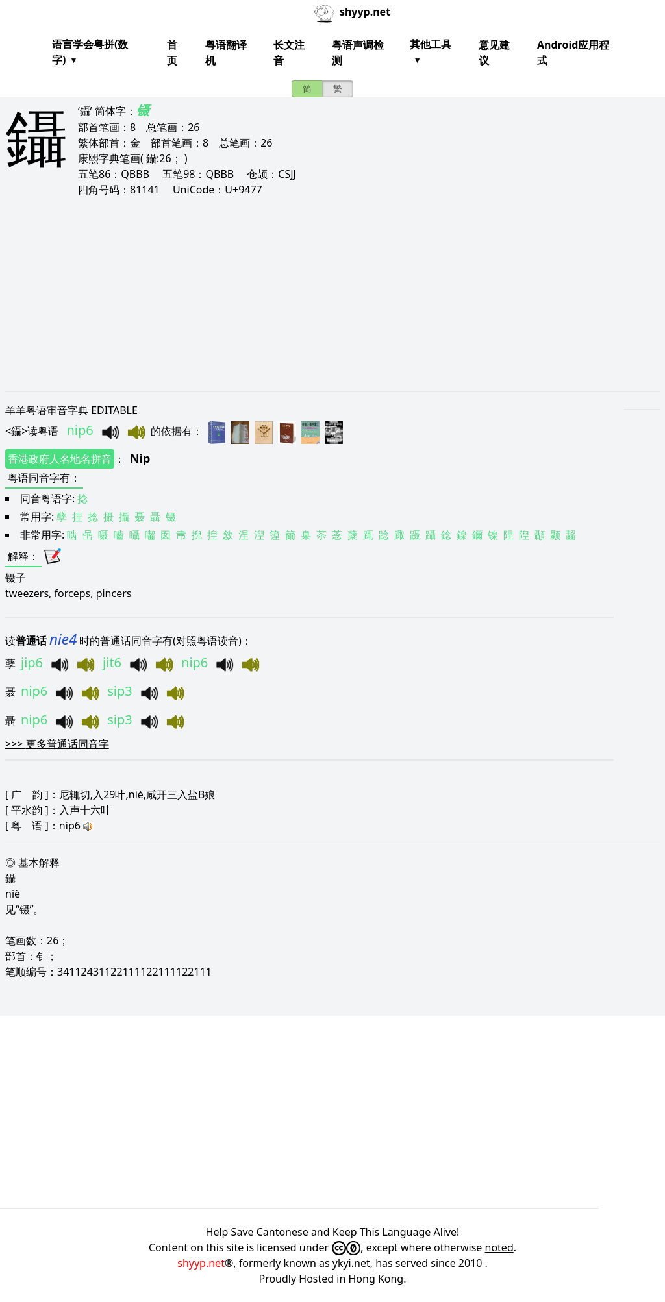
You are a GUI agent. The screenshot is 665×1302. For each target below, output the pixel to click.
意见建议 (494, 53)
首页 (172, 53)
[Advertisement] (332, 293)
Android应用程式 (573, 53)
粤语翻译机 (226, 53)
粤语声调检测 (358, 53)
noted (499, 1247)
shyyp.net (201, 1263)
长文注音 (289, 53)
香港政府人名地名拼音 (60, 459)
